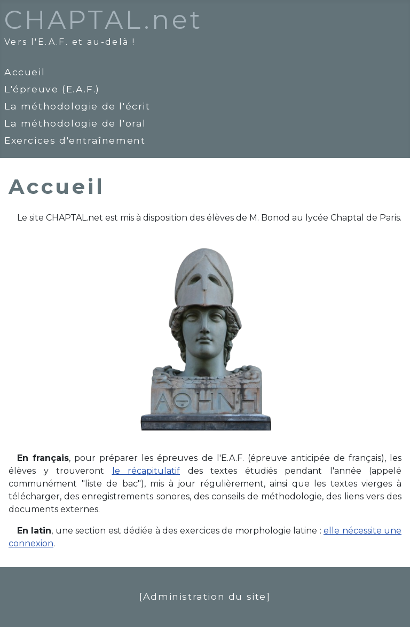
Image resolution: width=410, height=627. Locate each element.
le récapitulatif (146, 471)
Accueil (24, 71)
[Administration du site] (204, 596)
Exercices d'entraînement (74, 140)
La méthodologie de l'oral (75, 123)
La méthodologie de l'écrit (77, 106)
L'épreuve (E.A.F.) (52, 89)
